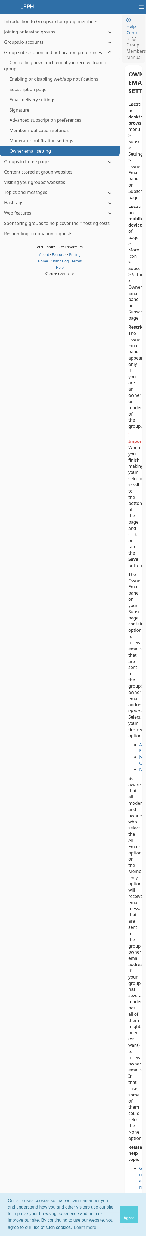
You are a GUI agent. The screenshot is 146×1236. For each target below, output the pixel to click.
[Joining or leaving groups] (60, 32)
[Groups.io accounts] (60, 42)
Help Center (133, 27)
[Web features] (60, 213)
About (44, 254)
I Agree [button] (129, 1214)
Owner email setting (133, 82)
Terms (77, 261)
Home (43, 261)
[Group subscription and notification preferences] (60, 52)
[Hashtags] (60, 202)
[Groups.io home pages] (60, 161)
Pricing (74, 254)
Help (60, 267)
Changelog (60, 261)
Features (59, 254)
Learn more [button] (85, 1227)
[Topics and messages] (60, 192)
